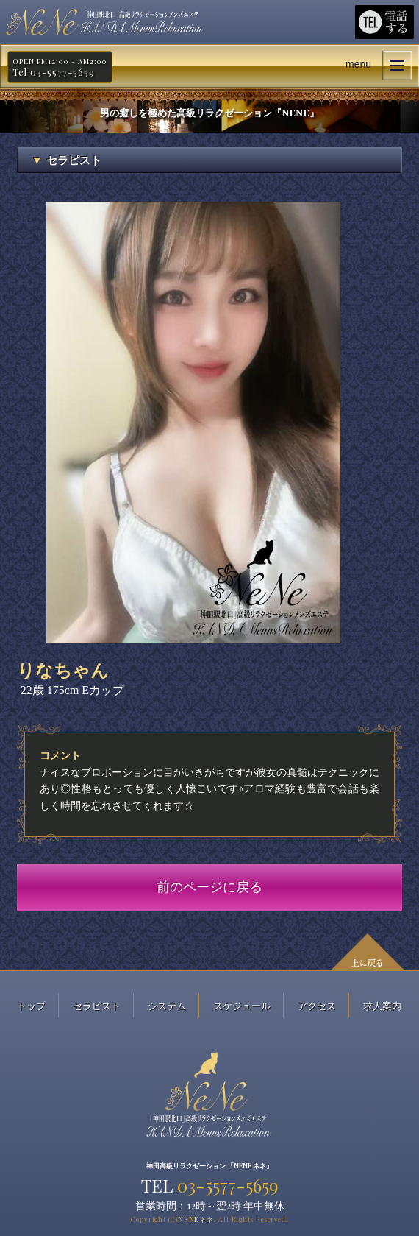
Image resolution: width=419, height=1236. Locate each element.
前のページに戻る (209, 887)
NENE (196, 1219)
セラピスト (97, 1005)
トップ (31, 1005)
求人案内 (382, 1005)
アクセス (317, 1005)
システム (167, 1005)
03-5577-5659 (227, 1185)
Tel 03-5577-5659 (53, 72)
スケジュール (242, 1005)
